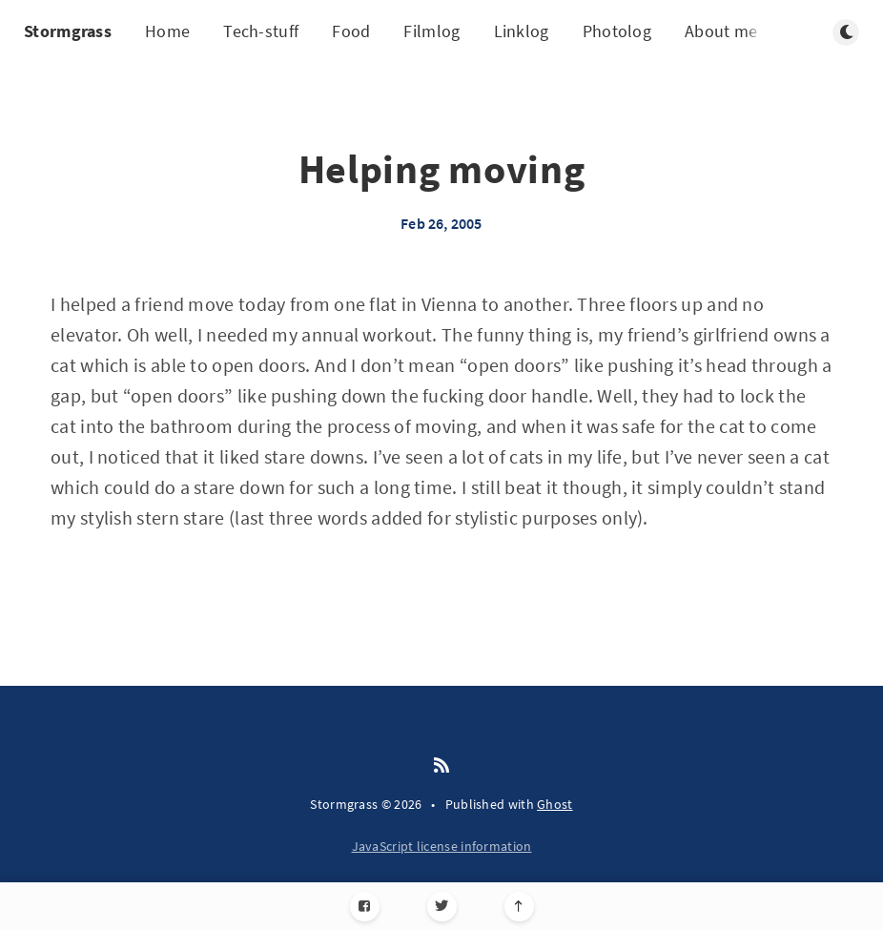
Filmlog (431, 31)
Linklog (521, 31)
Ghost (555, 804)
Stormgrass (68, 31)
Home (167, 31)
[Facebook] (365, 906)
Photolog (617, 31)
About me (721, 31)
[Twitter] (442, 906)
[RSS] (441, 766)
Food (351, 31)
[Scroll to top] (519, 906)
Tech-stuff (260, 31)
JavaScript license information (442, 846)
